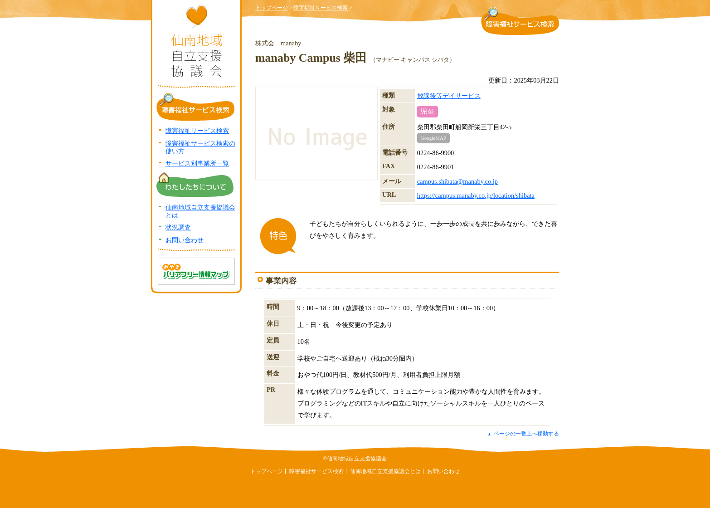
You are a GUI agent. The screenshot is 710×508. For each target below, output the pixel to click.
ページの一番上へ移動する (523, 433)
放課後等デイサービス (449, 95)
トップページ (271, 7)
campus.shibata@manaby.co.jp (457, 181)
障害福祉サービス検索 (320, 7)
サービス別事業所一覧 (197, 163)
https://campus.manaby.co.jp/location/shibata (476, 195)
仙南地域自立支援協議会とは (385, 471)
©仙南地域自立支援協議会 (355, 458)
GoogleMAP (433, 138)
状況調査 (178, 227)
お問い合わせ (184, 240)
